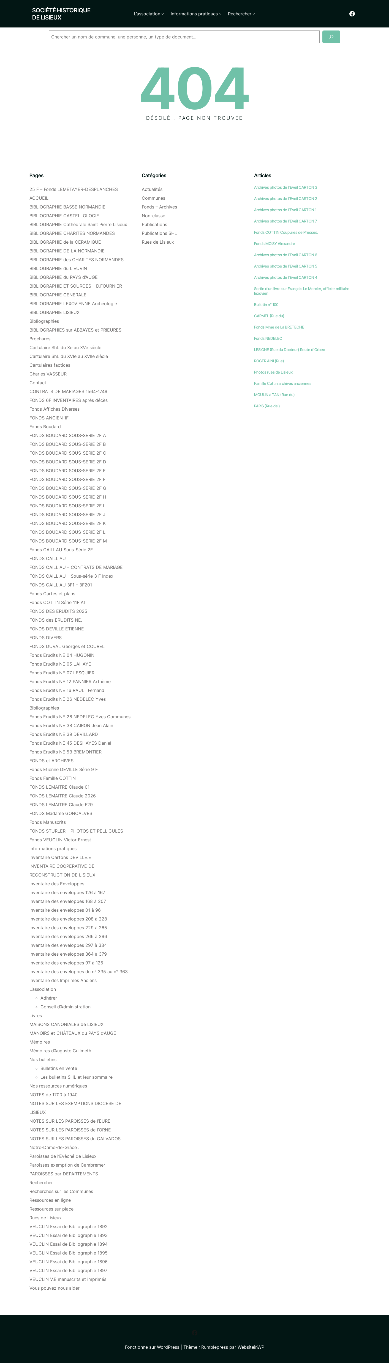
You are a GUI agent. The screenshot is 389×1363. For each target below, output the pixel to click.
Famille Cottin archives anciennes (282, 383)
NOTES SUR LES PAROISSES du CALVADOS (75, 1138)
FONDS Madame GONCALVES (60, 813)
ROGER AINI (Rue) (269, 360)
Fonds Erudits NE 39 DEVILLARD (63, 734)
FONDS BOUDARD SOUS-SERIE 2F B (67, 444)
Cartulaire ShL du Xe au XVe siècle (65, 347)
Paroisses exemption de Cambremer (67, 1165)
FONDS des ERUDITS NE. (55, 620)
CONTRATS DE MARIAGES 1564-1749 (68, 391)
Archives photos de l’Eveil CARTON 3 (285, 187)
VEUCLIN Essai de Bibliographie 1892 (68, 1226)
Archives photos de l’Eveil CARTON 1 (285, 209)
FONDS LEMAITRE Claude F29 (61, 804)
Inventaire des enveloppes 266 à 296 (68, 936)
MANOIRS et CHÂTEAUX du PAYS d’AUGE (72, 1033)
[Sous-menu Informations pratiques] (220, 13)
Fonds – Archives (159, 207)
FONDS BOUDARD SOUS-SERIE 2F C (67, 453)
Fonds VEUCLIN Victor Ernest (60, 839)
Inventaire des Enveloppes (56, 883)
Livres (35, 1015)
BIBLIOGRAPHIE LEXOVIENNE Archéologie (73, 303)
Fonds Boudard (45, 426)
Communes (153, 198)
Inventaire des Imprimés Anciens (63, 980)
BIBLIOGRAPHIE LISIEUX (54, 312)
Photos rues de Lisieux (273, 372)
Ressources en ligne (50, 1200)
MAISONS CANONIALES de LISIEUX (66, 1024)
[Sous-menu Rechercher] (253, 13)
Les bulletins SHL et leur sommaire (76, 1077)
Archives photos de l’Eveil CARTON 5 (285, 266)
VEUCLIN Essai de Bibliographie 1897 (68, 1270)
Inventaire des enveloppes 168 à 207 (67, 901)
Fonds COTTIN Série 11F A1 (57, 602)
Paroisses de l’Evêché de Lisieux (63, 1156)
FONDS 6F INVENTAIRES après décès (68, 400)
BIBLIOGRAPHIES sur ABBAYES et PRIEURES (75, 330)
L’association (42, 989)
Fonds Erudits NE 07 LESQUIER (61, 672)
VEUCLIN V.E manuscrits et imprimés (67, 1279)
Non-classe (153, 215)
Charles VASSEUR (48, 374)
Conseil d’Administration (65, 1006)
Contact (37, 382)
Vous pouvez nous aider (54, 1288)
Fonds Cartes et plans (52, 593)
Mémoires (39, 1042)
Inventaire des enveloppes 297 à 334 (68, 945)
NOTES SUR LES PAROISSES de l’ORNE (70, 1130)
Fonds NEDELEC (268, 338)
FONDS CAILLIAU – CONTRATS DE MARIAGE (76, 567)
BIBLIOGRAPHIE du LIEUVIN (58, 268)
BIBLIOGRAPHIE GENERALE (57, 294)
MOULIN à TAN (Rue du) (274, 394)
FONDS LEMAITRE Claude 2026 (62, 796)
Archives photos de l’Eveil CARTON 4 (285, 277)
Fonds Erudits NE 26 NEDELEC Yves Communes (79, 716)
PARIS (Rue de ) (267, 406)
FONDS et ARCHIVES (51, 760)
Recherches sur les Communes (61, 1191)
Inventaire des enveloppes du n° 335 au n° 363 (78, 971)
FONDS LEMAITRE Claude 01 (59, 787)
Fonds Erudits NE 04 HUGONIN (61, 655)
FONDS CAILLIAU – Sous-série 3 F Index (71, 576)
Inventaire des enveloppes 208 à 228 (68, 919)
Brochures (39, 338)
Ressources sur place (51, 1209)
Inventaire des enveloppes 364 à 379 (68, 954)
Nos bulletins (42, 1059)
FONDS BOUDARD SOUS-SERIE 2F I (66, 505)
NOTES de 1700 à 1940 (53, 1094)
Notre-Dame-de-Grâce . (54, 1147)
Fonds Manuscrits (47, 822)
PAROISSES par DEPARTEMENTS (63, 1173)
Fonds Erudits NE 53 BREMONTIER (65, 752)
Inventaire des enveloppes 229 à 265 (68, 927)
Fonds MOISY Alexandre (274, 243)
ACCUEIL (38, 198)
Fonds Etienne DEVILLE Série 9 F (63, 769)
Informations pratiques (53, 848)
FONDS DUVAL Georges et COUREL (67, 646)
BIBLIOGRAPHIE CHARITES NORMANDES (72, 233)
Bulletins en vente (58, 1068)
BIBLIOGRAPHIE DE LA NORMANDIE (67, 251)
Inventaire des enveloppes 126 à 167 (67, 892)
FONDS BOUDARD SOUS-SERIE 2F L (67, 532)
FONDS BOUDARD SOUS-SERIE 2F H (67, 497)
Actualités (152, 189)
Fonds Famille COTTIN (52, 778)
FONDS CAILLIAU (47, 558)
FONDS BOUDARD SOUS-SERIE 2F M (68, 541)
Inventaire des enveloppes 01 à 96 (65, 910)
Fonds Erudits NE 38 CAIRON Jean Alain (71, 725)
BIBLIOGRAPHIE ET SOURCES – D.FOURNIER (75, 286)
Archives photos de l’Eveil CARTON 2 (285, 198)
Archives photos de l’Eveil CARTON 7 (285, 221)
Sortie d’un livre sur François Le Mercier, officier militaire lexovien (301, 291)
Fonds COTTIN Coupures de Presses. (286, 232)
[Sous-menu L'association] (162, 13)
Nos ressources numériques (58, 1086)
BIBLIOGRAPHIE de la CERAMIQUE (65, 242)
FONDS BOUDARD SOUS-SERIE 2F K (67, 523)
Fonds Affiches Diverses (54, 409)
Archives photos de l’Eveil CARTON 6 (285, 254)
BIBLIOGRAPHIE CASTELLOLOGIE (64, 215)
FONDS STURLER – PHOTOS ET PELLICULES (76, 831)
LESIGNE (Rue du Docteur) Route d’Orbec (289, 349)
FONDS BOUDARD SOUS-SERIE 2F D (67, 461)
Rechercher (41, 1182)
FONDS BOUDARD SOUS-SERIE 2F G (67, 488)
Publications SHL (159, 233)
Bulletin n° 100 (266, 304)
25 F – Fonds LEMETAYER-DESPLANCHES (73, 189)
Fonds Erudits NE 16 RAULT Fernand (66, 690)
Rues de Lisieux (45, 1217)
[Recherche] (331, 36)
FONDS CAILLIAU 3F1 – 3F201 (60, 585)
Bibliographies (44, 321)
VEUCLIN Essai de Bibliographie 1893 (68, 1235)
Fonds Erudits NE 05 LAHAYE (60, 664)
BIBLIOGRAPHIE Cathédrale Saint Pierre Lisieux (78, 224)
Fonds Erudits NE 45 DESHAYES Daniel (70, 743)
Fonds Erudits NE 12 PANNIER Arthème (70, 681)
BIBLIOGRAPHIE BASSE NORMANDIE (67, 207)
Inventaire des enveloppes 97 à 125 (66, 963)
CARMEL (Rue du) (269, 315)
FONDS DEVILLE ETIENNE (56, 629)
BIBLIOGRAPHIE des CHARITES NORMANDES (76, 259)
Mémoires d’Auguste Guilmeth (60, 1050)
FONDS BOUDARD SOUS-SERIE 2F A (67, 435)
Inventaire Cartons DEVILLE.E (60, 857)
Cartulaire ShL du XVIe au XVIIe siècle (68, 356)
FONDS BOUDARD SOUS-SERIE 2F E (67, 470)
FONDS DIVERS (45, 637)
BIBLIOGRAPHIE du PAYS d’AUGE (63, 277)
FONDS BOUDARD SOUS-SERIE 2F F (67, 479)
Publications (154, 224)
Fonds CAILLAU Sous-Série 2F (61, 549)
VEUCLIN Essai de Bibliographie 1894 (68, 1244)
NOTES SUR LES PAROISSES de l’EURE (69, 1121)
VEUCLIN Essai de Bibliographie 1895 (68, 1253)
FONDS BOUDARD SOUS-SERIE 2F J (67, 514)
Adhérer (48, 998)
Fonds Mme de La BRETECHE (279, 327)
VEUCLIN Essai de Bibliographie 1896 (68, 1261)
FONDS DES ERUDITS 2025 (58, 611)
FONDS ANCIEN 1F (49, 418)
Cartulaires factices (49, 365)
